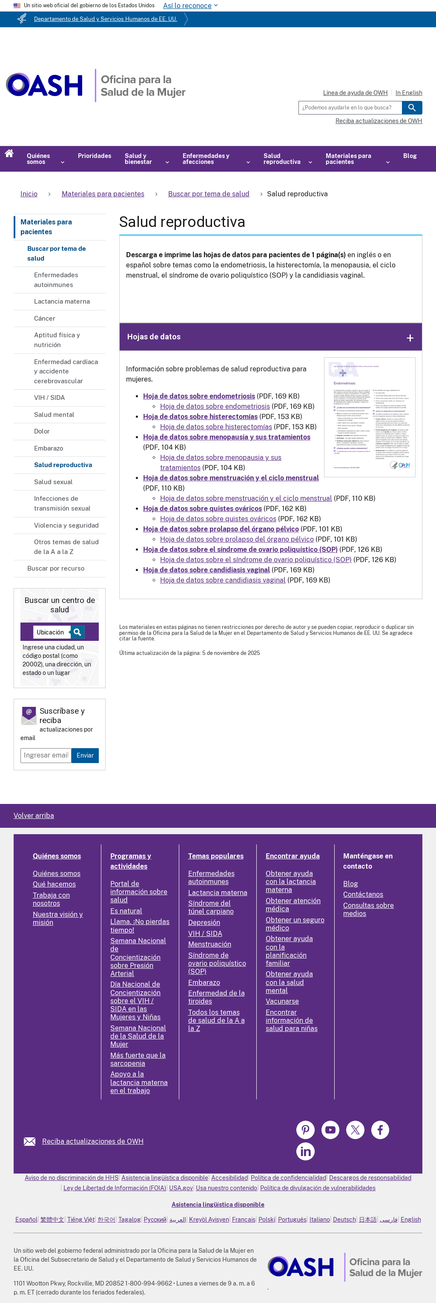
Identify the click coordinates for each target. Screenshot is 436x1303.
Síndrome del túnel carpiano (211, 907)
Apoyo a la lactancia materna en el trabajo (139, 1082)
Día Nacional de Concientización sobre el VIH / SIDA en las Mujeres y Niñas (135, 1000)
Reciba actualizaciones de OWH (379, 121)
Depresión (204, 922)
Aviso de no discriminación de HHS (71, 1177)
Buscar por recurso (55, 568)
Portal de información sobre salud (138, 892)
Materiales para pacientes (46, 226)
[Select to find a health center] (76, 632)
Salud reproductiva (63, 464)
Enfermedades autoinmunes (56, 279)
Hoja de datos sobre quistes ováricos (218, 519)
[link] (33, 1141)
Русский (155, 1219)
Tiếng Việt (81, 1219)
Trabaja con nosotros (51, 899)
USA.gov (181, 1188)
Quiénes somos (57, 856)
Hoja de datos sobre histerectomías (216, 427)
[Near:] (55, 632)
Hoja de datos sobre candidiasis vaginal (223, 580)
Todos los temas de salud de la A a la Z (216, 1020)
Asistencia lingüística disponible (164, 1177)
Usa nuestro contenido (226, 1188)
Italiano (320, 1219)
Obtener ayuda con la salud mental (289, 982)
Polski (266, 1219)
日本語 (368, 1219)
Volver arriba (34, 816)
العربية (177, 1219)
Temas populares (216, 856)
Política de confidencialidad (288, 1177)
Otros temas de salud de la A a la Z (66, 546)
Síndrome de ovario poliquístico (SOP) (217, 963)
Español (26, 1219)
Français (243, 1219)
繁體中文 (52, 1219)
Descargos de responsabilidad (370, 1177)
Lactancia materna (62, 301)
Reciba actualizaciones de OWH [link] (92, 1141)
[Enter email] (46, 755)
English (411, 1219)
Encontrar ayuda (293, 856)
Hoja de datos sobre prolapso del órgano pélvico (237, 539)
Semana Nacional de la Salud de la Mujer (138, 1036)
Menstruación (209, 944)
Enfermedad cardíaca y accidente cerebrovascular (66, 371)
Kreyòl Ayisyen (209, 1219)
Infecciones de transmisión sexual (62, 503)
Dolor (42, 431)
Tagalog (129, 1219)
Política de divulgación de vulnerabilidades (318, 1188)
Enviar (85, 755)
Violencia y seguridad (66, 525)
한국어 (106, 1219)
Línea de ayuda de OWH (355, 93)
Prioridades (94, 155)
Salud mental (54, 414)
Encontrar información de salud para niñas (292, 1020)
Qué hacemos (54, 884)
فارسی (389, 1219)
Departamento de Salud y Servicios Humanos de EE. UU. (105, 19)
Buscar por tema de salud (56, 253)
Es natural (126, 911)
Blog (410, 155)
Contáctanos (363, 894)
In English (409, 93)
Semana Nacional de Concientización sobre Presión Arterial (138, 957)
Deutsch (344, 1219)
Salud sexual (53, 481)
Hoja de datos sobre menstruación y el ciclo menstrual (246, 498)
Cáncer (44, 318)
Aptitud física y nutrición (57, 339)
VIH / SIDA (49, 397)
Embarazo (48, 448)
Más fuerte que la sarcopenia (138, 1059)
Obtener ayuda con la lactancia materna (291, 882)
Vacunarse (282, 1001)
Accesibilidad (229, 1177)
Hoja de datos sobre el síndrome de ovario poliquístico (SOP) (256, 560)
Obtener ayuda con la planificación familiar (289, 951)
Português (292, 1219)
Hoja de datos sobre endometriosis (215, 406)
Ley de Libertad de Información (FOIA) (114, 1188)
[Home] (96, 100)
